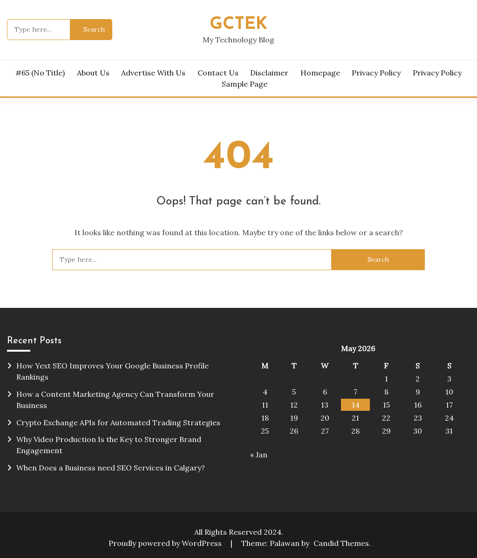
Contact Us (218, 72)
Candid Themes (341, 543)
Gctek (238, 24)
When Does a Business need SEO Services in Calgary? (110, 467)
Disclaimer (269, 72)
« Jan (258, 454)
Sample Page (244, 83)
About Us (93, 72)
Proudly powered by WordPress (166, 543)
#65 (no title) (40, 72)
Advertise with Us (153, 72)
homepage (320, 72)
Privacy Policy (376, 72)
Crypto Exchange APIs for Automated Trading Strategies (118, 422)
